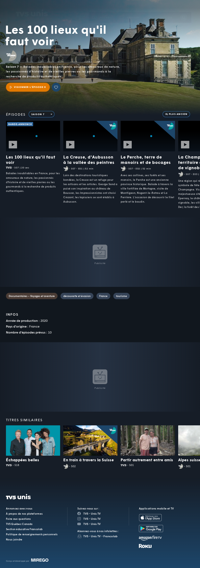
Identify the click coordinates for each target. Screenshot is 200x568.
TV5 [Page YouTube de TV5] (85, 524)
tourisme (121, 296)
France (103, 296)
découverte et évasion (77, 296)
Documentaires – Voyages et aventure (32, 296)
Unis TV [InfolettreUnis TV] (96, 536)
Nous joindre (14, 539)
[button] (130, 11)
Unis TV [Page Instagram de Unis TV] (96, 518)
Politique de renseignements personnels (32, 534)
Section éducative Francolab (24, 529)
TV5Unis (32, 7)
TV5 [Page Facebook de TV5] (85, 513)
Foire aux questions (18, 518)
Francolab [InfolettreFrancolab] (110, 536)
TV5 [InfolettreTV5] (85, 536)
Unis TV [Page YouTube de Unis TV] (96, 524)
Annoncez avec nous (19, 508)
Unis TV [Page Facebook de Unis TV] (96, 513)
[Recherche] (183, 11)
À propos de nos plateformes (24, 513)
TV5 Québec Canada (19, 524)
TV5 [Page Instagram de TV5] (85, 518)
